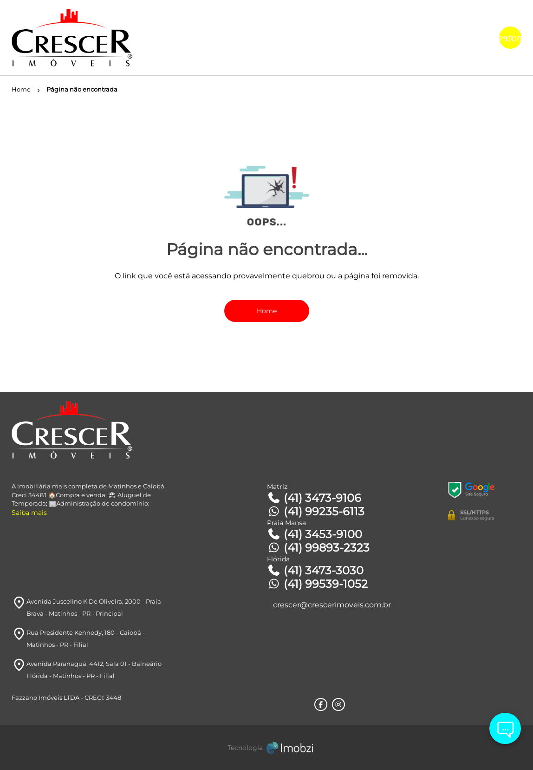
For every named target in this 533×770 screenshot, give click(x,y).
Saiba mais (29, 512)
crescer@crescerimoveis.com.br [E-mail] (332, 604)
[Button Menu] (510, 37)
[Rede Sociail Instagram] (338, 704)
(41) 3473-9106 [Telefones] (314, 498)
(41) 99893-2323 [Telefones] (318, 547)
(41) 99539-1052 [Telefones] (317, 584)
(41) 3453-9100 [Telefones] (314, 534)
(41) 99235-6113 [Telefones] (315, 511)
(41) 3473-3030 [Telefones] (315, 570)
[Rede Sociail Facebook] (321, 704)
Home (267, 311)
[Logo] (97, 37)
